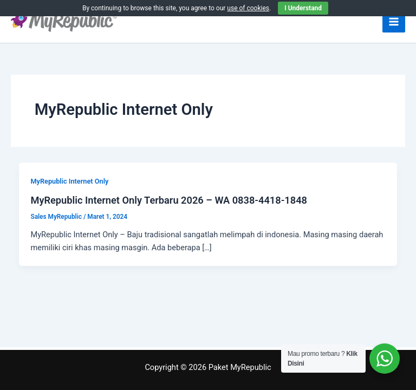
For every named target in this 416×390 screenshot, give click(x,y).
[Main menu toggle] (393, 21)
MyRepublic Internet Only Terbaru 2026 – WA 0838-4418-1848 (168, 200)
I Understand (303, 8)
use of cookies (248, 8)
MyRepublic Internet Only (69, 181)
